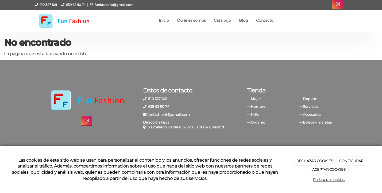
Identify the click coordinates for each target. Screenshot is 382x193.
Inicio (164, 20)
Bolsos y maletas (317, 122)
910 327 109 (48, 5)
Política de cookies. (329, 179)
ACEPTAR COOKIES (329, 169)
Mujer (256, 99)
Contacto (264, 20)
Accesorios (312, 115)
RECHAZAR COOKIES (314, 161)
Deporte (310, 99)
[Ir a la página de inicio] (64, 20)
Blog (243, 20)
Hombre (258, 107)
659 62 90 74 (76, 5)
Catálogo (222, 20)
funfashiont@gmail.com (114, 5)
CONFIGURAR (351, 161)
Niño (255, 115)
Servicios (310, 107)
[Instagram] (337, 4)
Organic (258, 122)
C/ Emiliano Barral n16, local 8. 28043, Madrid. (185, 127)
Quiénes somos (191, 20)
